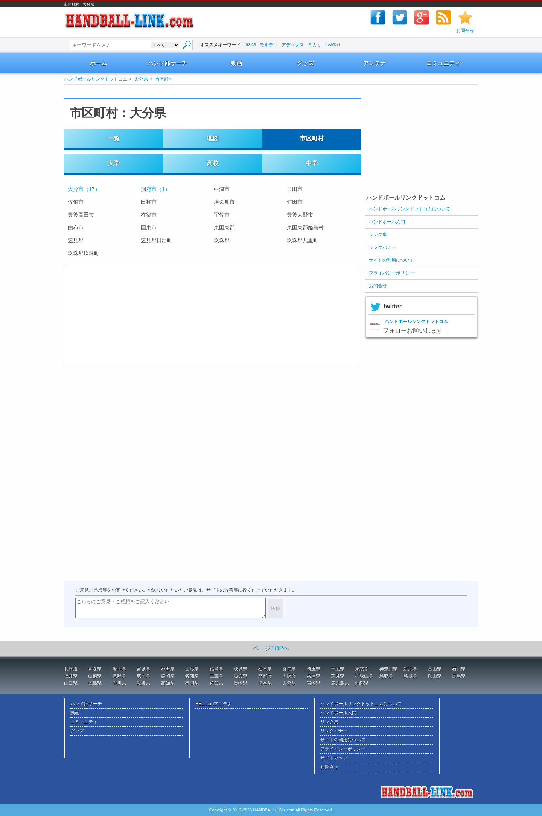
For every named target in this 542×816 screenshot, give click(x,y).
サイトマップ (333, 758)
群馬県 (289, 668)
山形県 (192, 668)
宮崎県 (313, 683)
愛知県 (192, 676)
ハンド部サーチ (167, 63)
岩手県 (119, 668)
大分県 (141, 79)
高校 (213, 163)
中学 (312, 163)
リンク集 (378, 234)
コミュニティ (443, 63)
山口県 (71, 683)
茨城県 (240, 668)
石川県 (459, 668)
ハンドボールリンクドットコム (95, 79)
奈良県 (337, 676)
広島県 (459, 676)
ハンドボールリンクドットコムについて (409, 209)
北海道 (71, 668)
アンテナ (374, 63)
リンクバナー (382, 247)
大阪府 (289, 676)
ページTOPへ (271, 648)
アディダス (293, 44)
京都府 (265, 676)
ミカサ (314, 44)
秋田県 (168, 668)
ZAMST (333, 44)
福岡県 (192, 683)
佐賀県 (216, 683)
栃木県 (265, 668)
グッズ (305, 63)
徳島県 (95, 683)
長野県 (119, 676)
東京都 (361, 668)
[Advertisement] (205, 91)
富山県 (435, 668)
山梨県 (95, 676)
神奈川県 (388, 668)
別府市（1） (155, 189)
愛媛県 (143, 683)
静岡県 (168, 676)
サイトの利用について (391, 260)
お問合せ (465, 30)
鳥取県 (386, 676)
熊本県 (265, 683)
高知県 (168, 683)
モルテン (269, 44)
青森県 (95, 668)
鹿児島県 (340, 683)
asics (251, 44)
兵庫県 (313, 676)
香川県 (119, 683)
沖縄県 (361, 683)
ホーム (98, 63)
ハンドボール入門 (387, 221)
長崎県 (240, 683)
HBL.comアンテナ (213, 703)
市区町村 (164, 79)
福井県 (71, 676)
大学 (114, 163)
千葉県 (337, 668)
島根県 (410, 676)
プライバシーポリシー (391, 273)
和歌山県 (364, 676)
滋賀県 (240, 676)
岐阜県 (143, 676)
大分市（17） (84, 189)
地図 (213, 138)
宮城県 (143, 668)
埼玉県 (313, 668)
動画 (236, 63)
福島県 (216, 668)
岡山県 (435, 676)
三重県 (216, 676)
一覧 (114, 138)
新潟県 (410, 668)
